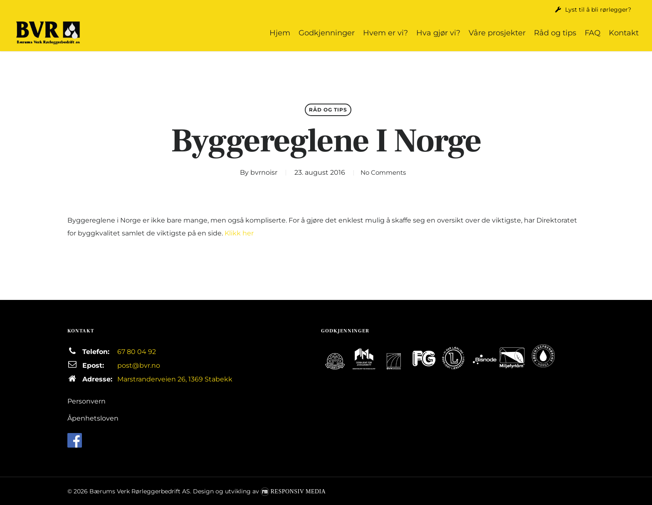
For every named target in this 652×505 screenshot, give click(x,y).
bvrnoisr (260, 172)
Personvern (86, 401)
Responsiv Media (298, 491)
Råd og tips (328, 109)
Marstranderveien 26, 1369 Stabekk (174, 379)
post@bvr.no (138, 365)
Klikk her (239, 233)
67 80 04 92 (136, 352)
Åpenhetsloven (93, 418)
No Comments (383, 172)
